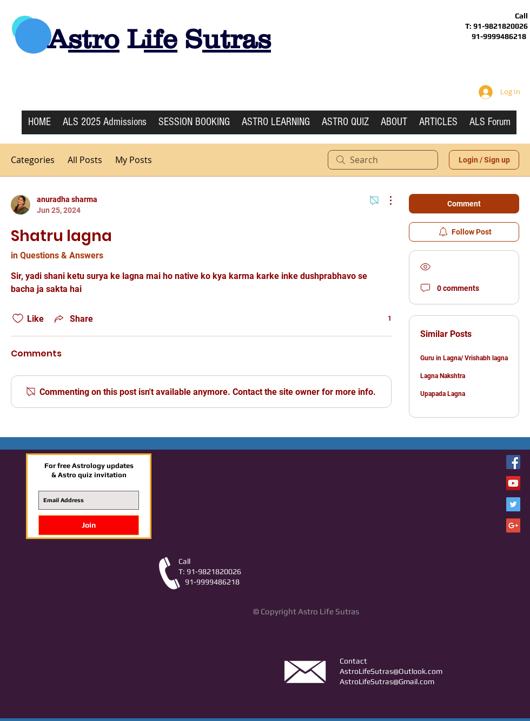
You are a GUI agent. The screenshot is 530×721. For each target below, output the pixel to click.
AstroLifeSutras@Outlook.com (391, 671)
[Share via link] (72, 318)
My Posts (133, 160)
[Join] (88, 525)
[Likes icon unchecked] (18, 318)
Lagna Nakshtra (442, 376)
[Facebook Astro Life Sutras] (513, 462)
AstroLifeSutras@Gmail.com (387, 681)
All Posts (85, 160)
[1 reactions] (384, 318)
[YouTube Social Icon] (513, 483)
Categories (33, 160)
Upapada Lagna (442, 394)
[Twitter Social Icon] (513, 504)
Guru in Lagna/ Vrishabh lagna (464, 358)
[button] (276, 126)
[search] (383, 160)
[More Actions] (385, 200)
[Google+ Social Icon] (513, 525)
